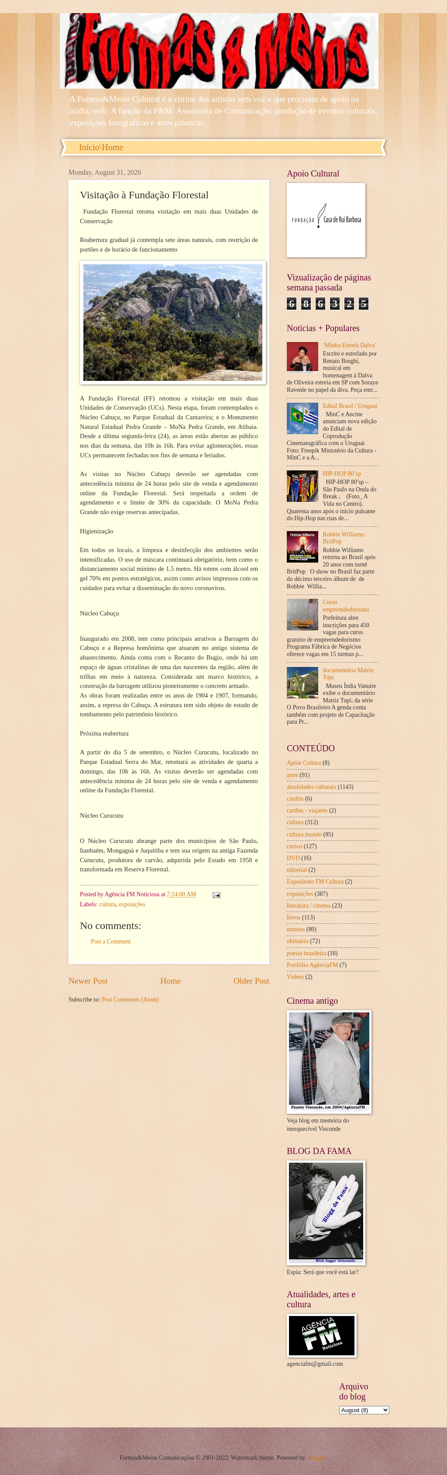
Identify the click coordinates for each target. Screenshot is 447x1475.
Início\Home (101, 147)
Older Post (251, 980)
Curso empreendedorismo (346, 606)
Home (170, 980)
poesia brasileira (306, 953)
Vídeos (295, 977)
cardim (295, 798)
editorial (297, 870)
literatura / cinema (308, 905)
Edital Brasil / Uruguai (350, 406)
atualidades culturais (311, 787)
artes (292, 775)
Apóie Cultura (304, 763)
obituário (298, 941)
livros (293, 917)
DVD (293, 858)
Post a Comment (111, 941)
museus (296, 929)
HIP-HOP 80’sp (342, 473)
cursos (294, 846)
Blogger (316, 1457)
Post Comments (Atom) (130, 999)
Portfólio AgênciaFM (312, 965)
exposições (132, 904)
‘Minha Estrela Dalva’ (350, 345)
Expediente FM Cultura (315, 881)
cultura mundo (304, 834)
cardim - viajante (307, 810)
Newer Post (88, 980)
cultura (107, 904)
